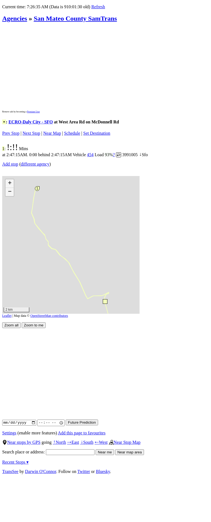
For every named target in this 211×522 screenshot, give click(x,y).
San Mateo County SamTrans (75, 18)
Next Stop (31, 133)
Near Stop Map (125, 442)
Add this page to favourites (82, 433)
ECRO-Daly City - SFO (31, 122)
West (101, 442)
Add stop (10, 164)
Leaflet (7, 316)
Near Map (52, 133)
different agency (35, 164)
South (86, 442)
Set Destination (96, 133)
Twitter (83, 471)
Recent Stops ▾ (15, 462)
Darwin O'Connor (40, 471)
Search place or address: (48, 452)
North (59, 442)
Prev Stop (11, 133)
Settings (9, 433)
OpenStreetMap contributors (49, 316)
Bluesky (103, 471)
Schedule (72, 133)
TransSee (10, 471)
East (73, 442)
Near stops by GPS (21, 442)
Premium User (33, 111)
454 (90, 154)
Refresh (98, 6)
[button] (105, 301)
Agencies (14, 18)
